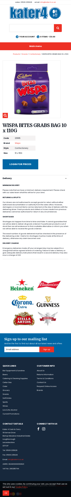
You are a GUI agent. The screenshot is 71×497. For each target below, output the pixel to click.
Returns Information (45, 374)
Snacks (25, 54)
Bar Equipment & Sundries (14, 370)
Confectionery (35, 54)
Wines (5, 406)
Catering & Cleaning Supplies (15, 378)
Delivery (35, 178)
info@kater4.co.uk (48, 2)
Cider (5, 386)
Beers (5, 374)
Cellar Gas (7, 382)
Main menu (35, 46)
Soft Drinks (7, 398)
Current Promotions (11, 414)
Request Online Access (47, 386)
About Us (40, 370)
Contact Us (41, 382)
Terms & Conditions (45, 378)
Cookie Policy (21, 487)
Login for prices (20, 164)
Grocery (6, 390)
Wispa (17, 143)
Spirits (5, 402)
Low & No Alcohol (10, 410)
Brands (40, 390)
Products (16, 54)
